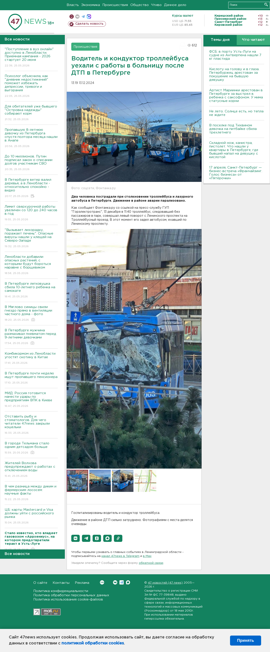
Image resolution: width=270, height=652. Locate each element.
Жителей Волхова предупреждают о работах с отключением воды (31, 470)
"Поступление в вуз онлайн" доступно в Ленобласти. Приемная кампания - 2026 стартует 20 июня (31, 58)
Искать (266, 4)
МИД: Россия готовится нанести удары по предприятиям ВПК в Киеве (31, 400)
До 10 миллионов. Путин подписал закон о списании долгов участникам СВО (31, 163)
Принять (245, 640)
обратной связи (151, 563)
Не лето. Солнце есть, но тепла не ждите (236, 113)
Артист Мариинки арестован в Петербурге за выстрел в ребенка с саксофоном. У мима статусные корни (236, 95)
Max (128, 582)
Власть (73, 5)
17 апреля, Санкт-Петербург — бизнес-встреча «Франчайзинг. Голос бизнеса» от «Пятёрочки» (235, 173)
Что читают (253, 40)
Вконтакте (102, 582)
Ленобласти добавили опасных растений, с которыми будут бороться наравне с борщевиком (31, 265)
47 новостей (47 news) (165, 583)
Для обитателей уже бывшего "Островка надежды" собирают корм (31, 113)
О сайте (40, 582)
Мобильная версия (71, 16)
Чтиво (156, 5)
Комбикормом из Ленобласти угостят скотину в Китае (31, 358)
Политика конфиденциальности (60, 591)
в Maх (147, 556)
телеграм (83, 16)
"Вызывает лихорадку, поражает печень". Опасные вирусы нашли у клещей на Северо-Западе (31, 238)
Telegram (121, 582)
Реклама (82, 582)
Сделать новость (89, 23)
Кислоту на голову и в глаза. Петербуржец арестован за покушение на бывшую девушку (234, 74)
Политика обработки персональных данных (71, 595)
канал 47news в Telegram (120, 556)
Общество (139, 5)
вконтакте (77, 16)
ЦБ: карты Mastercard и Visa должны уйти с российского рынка (31, 516)
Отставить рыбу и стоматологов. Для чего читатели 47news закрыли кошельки (31, 425)
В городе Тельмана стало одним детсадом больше (31, 448)
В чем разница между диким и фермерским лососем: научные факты (31, 493)
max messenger (89, 16)
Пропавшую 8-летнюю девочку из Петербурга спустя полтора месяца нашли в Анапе (31, 138)
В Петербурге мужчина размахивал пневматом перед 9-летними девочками (31, 337)
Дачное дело (175, 5)
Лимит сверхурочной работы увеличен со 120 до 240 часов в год (31, 213)
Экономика (90, 5)
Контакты (61, 582)
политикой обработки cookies (93, 643)
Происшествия (115, 5)
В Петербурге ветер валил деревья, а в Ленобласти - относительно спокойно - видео (31, 188)
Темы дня (220, 40)
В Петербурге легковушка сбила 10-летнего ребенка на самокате (31, 290)
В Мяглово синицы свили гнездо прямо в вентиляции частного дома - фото (31, 314)
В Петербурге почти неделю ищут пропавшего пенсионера (31, 378)
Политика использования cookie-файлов (68, 599)
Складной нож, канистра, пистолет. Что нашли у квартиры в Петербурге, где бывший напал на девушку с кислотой (233, 150)
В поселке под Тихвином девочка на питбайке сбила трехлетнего (233, 129)
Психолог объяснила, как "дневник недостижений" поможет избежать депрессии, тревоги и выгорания (31, 86)
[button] (75, 538)
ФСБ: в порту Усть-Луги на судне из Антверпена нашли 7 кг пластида (235, 55)
